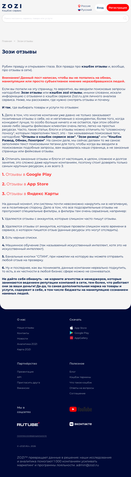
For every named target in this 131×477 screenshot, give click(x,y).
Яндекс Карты (42, 193)
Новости (22, 338)
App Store (37, 184)
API (19, 377)
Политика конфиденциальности (32, 436)
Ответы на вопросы (82, 387)
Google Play (38, 174)
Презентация (25, 371)
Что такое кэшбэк (81, 382)
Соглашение (77, 393)
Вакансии (23, 387)
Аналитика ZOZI (27, 343)
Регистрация (118, 7)
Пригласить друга (28, 382)
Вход (100, 7)
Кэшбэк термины (80, 377)
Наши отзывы (25, 327)
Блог (73, 371)
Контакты (23, 333)
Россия (84, 5)
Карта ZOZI (24, 349)
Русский (85, 9)
